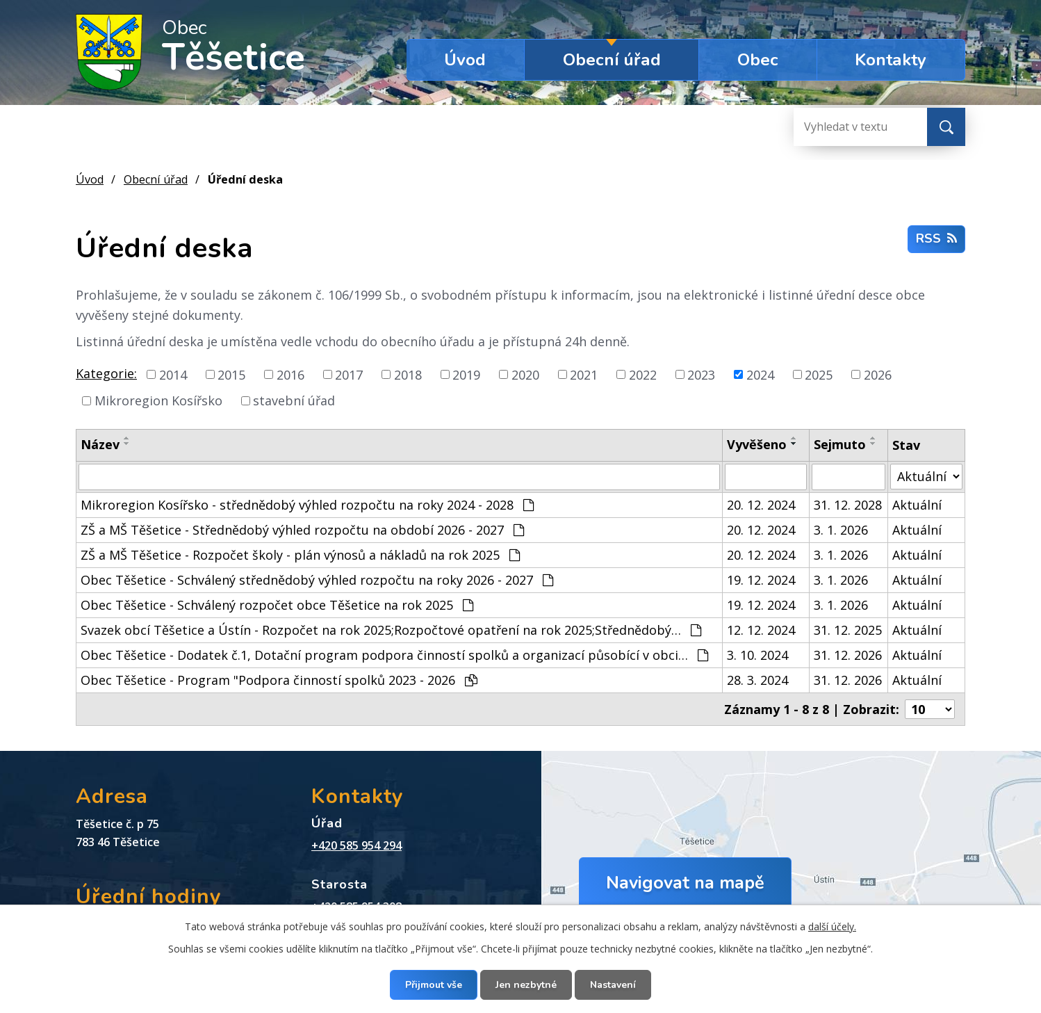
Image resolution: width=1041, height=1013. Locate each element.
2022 (643, 374)
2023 (701, 374)
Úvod (465, 60)
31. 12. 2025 (848, 630)
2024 (760, 374)
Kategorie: (106, 373)
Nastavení (613, 984)
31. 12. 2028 (848, 504)
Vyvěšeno (757, 444)
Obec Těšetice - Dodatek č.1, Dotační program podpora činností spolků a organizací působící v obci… (394, 655)
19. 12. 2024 (761, 580)
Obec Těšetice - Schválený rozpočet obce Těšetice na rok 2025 (277, 605)
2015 (231, 374)
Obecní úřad (612, 60)
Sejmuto (840, 444)
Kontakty (890, 60)
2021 (584, 374)
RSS (936, 238)
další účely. (832, 926)
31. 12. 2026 (848, 655)
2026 (878, 374)
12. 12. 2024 (761, 630)
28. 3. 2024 (757, 680)
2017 (349, 374)
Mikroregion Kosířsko (158, 400)
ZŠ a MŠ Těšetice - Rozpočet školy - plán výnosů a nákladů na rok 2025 (300, 554)
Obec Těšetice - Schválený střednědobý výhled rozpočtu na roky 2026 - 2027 (317, 580)
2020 (525, 374)
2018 (408, 374)
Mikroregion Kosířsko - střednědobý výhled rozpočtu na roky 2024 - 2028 (307, 504)
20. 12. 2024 (761, 504)
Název (100, 444)
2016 (290, 374)
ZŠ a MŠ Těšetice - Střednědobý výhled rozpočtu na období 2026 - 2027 (302, 529)
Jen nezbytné (526, 984)
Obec (757, 60)
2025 (819, 374)
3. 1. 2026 (841, 529)
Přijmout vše (433, 984)
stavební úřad (294, 400)
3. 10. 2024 (757, 655)
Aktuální (917, 504)
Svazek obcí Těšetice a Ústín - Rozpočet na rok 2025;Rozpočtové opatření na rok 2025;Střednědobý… (391, 630)
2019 (466, 374)
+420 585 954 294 (356, 845)
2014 (173, 374)
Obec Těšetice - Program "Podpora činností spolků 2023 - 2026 (279, 680)
